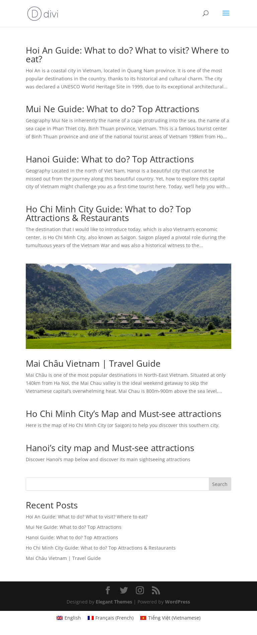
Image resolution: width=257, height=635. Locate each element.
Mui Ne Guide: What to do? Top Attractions (112, 109)
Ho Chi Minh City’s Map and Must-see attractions (123, 414)
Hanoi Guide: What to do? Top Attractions (110, 159)
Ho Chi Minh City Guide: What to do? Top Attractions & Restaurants (108, 213)
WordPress (177, 601)
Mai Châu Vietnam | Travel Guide (93, 363)
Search (220, 484)
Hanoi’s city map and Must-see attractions (110, 448)
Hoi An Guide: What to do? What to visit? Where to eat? (127, 54)
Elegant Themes (114, 601)
